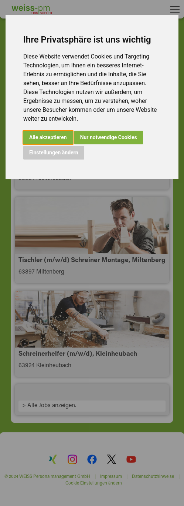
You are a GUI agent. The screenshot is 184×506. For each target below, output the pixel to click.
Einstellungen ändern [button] (53, 152)
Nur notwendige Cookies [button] (108, 137)
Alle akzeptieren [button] (48, 137)
